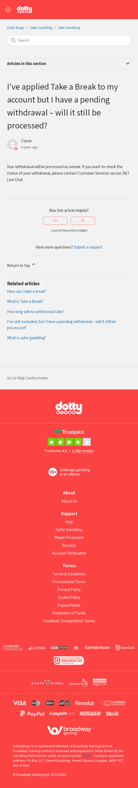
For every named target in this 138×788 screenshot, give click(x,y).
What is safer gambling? (26, 338)
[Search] (69, 40)
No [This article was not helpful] (83, 221)
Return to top (21, 264)
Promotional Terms (69, 582)
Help (69, 522)
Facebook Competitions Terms (69, 621)
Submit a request (88, 247)
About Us (69, 501)
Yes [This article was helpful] (55, 221)
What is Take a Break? (25, 301)
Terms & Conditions (69, 574)
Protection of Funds (69, 613)
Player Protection (69, 537)
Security (69, 545)
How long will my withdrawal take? (35, 311)
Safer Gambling (41, 28)
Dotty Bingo (15, 28)
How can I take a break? (26, 291)
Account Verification (69, 553)
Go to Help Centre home (27, 378)
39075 (87, 756)
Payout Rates (69, 605)
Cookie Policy (69, 597)
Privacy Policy (69, 589)
